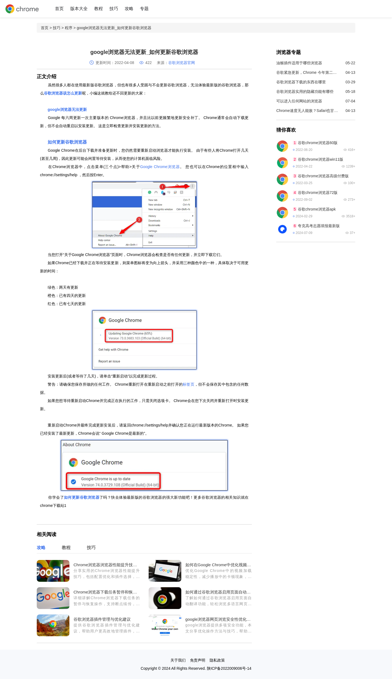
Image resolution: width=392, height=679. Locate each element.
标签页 (188, 384)
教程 (98, 8)
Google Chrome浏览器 (160, 167)
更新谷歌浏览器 (71, 142)
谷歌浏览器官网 (181, 62)
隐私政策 (217, 660)
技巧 (113, 8)
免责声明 (197, 660)
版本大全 (79, 8)
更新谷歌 (80, 497)
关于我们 (178, 660)
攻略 (129, 8)
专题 (144, 8)
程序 (68, 28)
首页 (59, 8)
